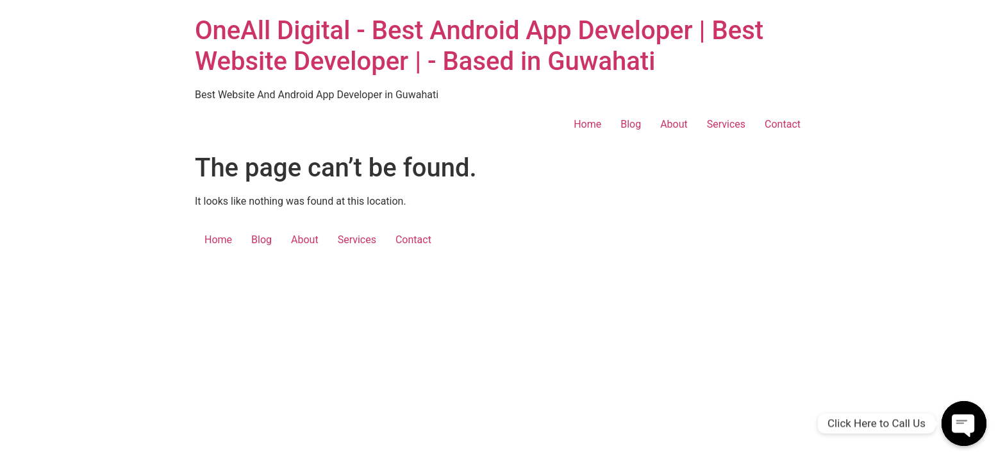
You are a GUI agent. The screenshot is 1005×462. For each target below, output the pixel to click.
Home (587, 124)
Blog (630, 124)
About (674, 124)
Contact (783, 124)
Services (726, 124)
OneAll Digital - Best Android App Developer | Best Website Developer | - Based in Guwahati (479, 45)
